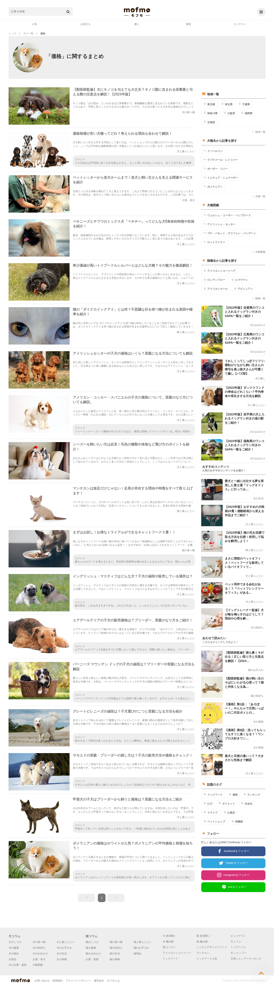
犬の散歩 (14, 953)
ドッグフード (213, 794)
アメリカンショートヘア (219, 271)
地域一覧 (258, 131)
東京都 (209, 104)
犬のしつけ (15, 942)
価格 (233, 794)
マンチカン (203, 952)
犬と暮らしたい (65, 942)
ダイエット (227, 803)
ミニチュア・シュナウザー (221, 177)
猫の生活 (115, 953)
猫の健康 (91, 947)
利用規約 (57, 980)
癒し (137, 24)
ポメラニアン (213, 186)
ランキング (252, 794)
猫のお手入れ (141, 947)
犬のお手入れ (64, 947)
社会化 (246, 803)
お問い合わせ (42, 980)
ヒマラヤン (239, 280)
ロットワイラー (214, 242)
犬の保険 (62, 959)
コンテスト (239, 24)
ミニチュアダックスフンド (212, 947)
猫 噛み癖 (202, 941)
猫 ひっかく (169, 947)
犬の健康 (14, 947)
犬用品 (12, 959)
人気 (34, 24)
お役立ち (85, 24)
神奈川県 (210, 113)
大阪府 (229, 113)
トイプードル (238, 947)
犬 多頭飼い (169, 935)
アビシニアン (243, 288)
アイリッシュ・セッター (219, 224)
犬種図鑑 (258, 251)
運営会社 (99, 980)
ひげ (208, 803)
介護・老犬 (39, 959)
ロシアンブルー (214, 280)
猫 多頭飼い (203, 935)
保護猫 (237, 821)
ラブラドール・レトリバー (221, 160)
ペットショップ (214, 821)
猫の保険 (115, 959)
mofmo (137, 12)
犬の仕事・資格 (18, 964)
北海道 (209, 122)
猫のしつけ (92, 942)
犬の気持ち (39, 947)
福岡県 (246, 113)
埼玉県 (226, 104)
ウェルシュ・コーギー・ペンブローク (227, 215)
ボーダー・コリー (216, 169)
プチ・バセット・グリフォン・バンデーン (230, 233)
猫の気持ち (116, 947)
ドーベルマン (213, 151)
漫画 (188, 24)
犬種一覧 (258, 196)
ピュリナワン (238, 935)
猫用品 (137, 953)
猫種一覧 (258, 298)
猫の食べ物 (116, 942)
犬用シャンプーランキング (246, 958)
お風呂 (229, 812)
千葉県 (244, 104)
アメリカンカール (216, 288)
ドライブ (210, 812)
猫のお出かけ (93, 953)
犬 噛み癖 (168, 941)
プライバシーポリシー (78, 980)
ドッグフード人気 (207, 958)
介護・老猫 (92, 959)
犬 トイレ (236, 941)
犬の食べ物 (39, 942)
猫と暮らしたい (143, 942)
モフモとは (113, 980)
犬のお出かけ (40, 953)
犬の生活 (62, 953)
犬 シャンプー (239, 952)
